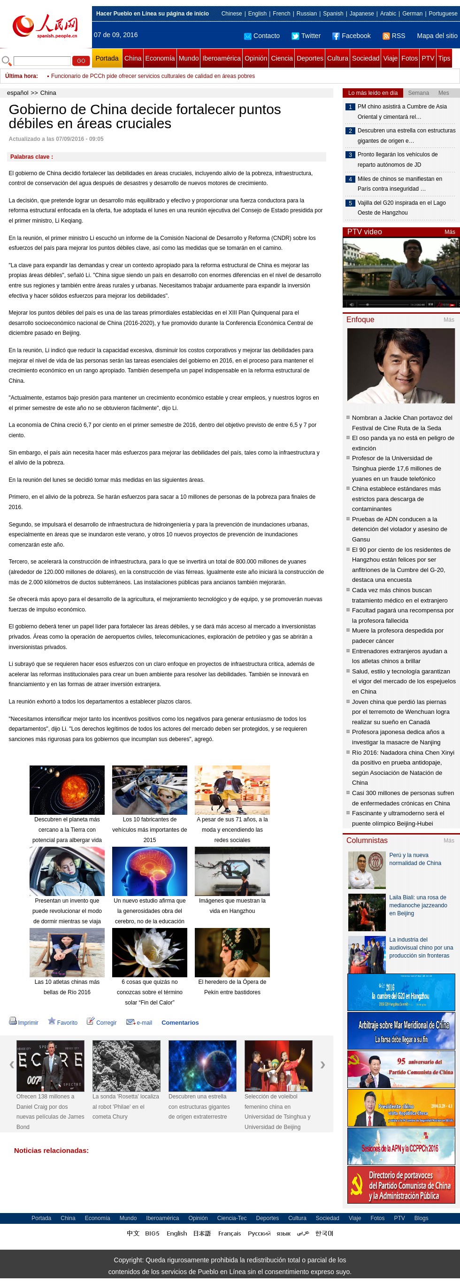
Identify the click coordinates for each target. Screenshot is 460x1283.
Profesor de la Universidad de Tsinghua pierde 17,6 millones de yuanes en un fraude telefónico (396, 468)
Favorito (62, 1023)
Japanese (362, 13)
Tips (444, 58)
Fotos (409, 58)
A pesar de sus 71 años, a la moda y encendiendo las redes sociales (232, 829)
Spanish (333, 13)
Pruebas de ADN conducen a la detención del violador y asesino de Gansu (399, 529)
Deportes (310, 58)
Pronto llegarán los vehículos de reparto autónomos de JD (398, 159)
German (412, 13)
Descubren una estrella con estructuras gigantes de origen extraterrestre (199, 1106)
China (133, 58)
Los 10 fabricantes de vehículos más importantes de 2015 (149, 829)
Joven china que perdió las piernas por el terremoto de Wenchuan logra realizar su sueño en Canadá (401, 712)
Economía (160, 58)
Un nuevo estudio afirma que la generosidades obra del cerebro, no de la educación (149, 910)
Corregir (101, 1023)
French (281, 13)
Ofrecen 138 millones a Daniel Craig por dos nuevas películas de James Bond (50, 1111)
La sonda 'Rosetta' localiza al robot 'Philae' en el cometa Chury (125, 1106)
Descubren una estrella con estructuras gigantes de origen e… (407, 135)
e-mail (139, 1023)
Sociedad (365, 58)
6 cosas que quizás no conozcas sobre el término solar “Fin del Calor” (150, 992)
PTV (428, 58)
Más (450, 232)
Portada (106, 58)
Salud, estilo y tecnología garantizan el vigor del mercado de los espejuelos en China (404, 681)
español (18, 92)
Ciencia (282, 58)
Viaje (390, 58)
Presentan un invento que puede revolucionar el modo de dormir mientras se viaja (67, 910)
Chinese (232, 13)
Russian (307, 13)
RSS (394, 35)
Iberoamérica (221, 58)
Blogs (421, 1218)
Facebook (351, 35)
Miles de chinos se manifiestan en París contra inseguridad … (400, 184)
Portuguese (443, 13)
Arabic (388, 13)
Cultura (337, 58)
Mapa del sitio (437, 35)
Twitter (306, 35)
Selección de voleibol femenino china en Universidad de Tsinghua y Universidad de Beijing (278, 1111)
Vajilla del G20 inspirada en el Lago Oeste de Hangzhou (402, 208)
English (257, 13)
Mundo (189, 58)
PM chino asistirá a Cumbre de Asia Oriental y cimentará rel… (402, 111)
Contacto (262, 35)
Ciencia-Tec (232, 1218)
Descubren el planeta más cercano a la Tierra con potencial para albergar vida (67, 829)
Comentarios (180, 1022)
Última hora (20, 76)
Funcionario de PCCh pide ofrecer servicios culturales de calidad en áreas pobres (153, 76)
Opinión (256, 58)
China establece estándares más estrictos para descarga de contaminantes (396, 498)
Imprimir (23, 1023)
